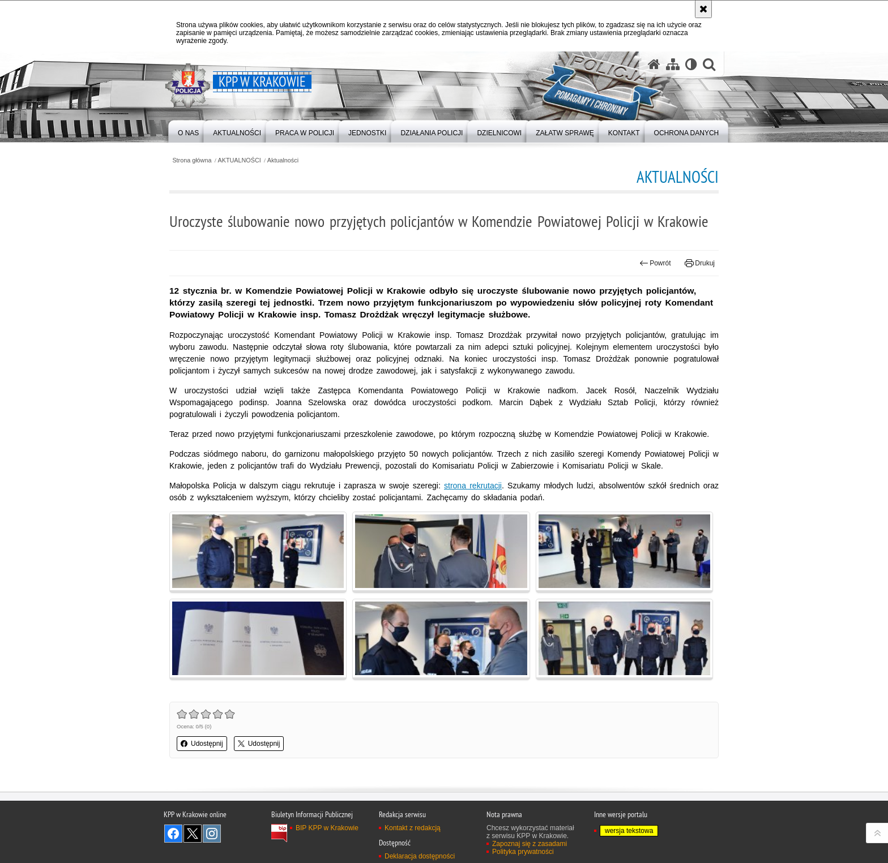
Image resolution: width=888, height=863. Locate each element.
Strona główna (191, 160)
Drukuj (700, 263)
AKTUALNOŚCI (239, 160)
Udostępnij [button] (202, 744)
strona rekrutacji (473, 485)
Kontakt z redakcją (413, 828)
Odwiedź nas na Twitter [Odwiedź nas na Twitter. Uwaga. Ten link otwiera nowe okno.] (192, 834)
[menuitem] (188, 130)
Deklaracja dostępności (420, 856)
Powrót (655, 263)
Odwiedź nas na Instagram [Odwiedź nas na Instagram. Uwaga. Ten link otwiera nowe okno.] (212, 834)
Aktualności (282, 160)
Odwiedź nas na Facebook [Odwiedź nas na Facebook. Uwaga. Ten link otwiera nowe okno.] (173, 834)
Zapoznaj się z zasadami (529, 844)
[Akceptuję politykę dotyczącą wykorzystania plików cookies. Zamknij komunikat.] (703, 9)
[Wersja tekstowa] (691, 64)
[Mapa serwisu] (673, 64)
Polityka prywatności (523, 852)
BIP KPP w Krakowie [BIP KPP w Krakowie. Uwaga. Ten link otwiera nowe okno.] (327, 828)
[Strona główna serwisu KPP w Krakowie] (654, 64)
